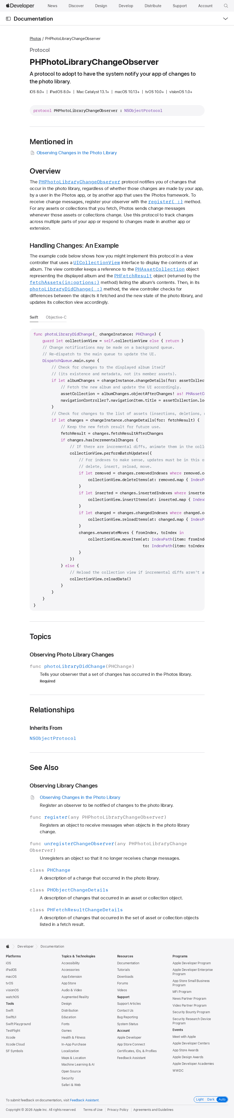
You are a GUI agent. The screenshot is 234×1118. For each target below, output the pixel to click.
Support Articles (129, 1004)
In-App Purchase (73, 1044)
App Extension (71, 977)
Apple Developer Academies (193, 1064)
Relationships (52, 709)
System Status (127, 1024)
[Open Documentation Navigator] (8, 18)
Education (68, 1017)
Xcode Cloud (15, 1044)
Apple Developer (129, 1037)
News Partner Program (189, 999)
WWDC (178, 1070)
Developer (25, 946)
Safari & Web (71, 1085)
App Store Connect (131, 1044)
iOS (8, 963)
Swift (34, 317)
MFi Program (182, 992)
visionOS (12, 990)
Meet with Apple (184, 1037)
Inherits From (46, 728)
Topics (40, 636)
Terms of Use (93, 1110)
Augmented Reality (75, 997)
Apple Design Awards (188, 1057)
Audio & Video (71, 990)
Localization (70, 1051)
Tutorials (123, 970)
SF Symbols (14, 1051)
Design (66, 1004)
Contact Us (125, 1010)
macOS (11, 977)
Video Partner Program (189, 1005)
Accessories (70, 970)
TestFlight (13, 1031)
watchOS (12, 997)
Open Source (71, 1071)
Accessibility (70, 963)
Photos (35, 39)
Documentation (33, 18)
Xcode (10, 1037)
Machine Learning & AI (77, 1064)
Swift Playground (18, 1024)
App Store (68, 983)
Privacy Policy (118, 1110)
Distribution (69, 1010)
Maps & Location (73, 1058)
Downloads (125, 977)
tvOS (9, 983)
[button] (226, 6)
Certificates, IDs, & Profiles (137, 1051)
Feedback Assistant (131, 1058)
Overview (45, 171)
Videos (122, 990)
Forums (122, 983)
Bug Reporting (127, 1017)
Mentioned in (51, 141)
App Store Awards (185, 1050)
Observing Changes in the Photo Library (73, 153)
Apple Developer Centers (191, 1043)
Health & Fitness (73, 1037)
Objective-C (56, 317)
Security (67, 1078)
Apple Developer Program (191, 963)
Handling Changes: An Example (74, 245)
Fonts (65, 1024)
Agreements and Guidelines (153, 1110)
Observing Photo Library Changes (72, 654)
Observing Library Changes (64, 785)
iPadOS (11, 970)
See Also (44, 767)
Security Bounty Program (191, 1012)
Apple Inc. (40, 1110)
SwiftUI (11, 1017)
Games (66, 1031)
